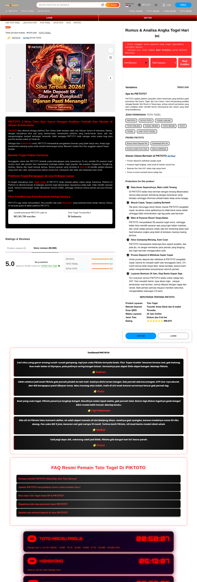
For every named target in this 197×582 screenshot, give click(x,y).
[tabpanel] (60, 264)
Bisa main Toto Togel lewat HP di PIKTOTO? (41, 496)
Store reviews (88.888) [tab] (45, 248)
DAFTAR (148, 18)
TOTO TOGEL (45, 23)
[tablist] (60, 248)
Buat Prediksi (185, 63)
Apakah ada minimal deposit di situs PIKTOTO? (43, 512)
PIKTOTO (77, 23)
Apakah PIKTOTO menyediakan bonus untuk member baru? (49, 487)
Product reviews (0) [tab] (16, 248)
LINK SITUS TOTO (30, 23)
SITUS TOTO (58, 23)
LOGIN (49, 18)
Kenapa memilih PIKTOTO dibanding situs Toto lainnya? (47, 479)
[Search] (112, 5)
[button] (102, 5)
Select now (183, 87)
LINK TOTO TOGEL (12, 23)
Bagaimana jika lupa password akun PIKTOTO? (43, 504)
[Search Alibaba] (69, 4)
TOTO (68, 23)
